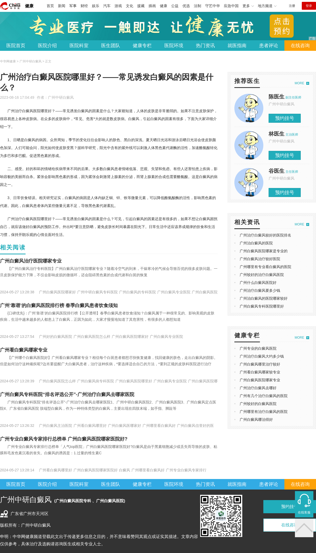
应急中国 (231, 6)
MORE (299, 83)
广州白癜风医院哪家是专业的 (264, 251)
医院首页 (15, 45)
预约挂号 (284, 118)
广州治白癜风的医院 (256, 243)
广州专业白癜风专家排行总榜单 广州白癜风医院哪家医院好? (63, 439)
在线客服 (304, 512)
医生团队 (110, 45)
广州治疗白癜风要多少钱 (260, 290)
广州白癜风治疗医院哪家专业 (31, 261)
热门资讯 (205, 45)
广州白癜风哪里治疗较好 (260, 364)
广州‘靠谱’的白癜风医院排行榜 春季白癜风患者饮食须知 (59, 305)
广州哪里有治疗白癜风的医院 (264, 411)
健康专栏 (142, 45)
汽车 (107, 6)
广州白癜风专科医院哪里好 (262, 306)
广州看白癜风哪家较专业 (260, 372)
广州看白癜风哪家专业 (23, 350)
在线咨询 (300, 45)
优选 (186, 6)
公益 (175, 6)
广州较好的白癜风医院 (258, 404)
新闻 (61, 6)
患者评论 (268, 45)
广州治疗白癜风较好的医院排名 (265, 235)
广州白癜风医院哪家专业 (260, 380)
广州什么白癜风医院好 (258, 282)
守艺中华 (212, 6)
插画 (152, 6)
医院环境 (173, 45)
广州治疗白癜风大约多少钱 (262, 356)
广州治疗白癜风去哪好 (258, 388)
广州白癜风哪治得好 (256, 419)
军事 (73, 6)
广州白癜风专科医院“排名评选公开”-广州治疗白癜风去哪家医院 (67, 394)
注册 (292, 6)
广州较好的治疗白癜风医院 (262, 275)
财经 (84, 6)
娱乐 (95, 6)
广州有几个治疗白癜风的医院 (264, 396)
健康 (29, 6)
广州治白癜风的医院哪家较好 (264, 298)
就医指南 (237, 45)
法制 (197, 6)
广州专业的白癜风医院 (258, 348)
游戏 (118, 6)
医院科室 (79, 45)
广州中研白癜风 (61, 97)
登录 (309, 6)
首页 (50, 6)
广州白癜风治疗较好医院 (260, 259)
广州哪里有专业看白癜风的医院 (265, 267)
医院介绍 (47, 45)
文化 (129, 6)
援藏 (141, 6)
